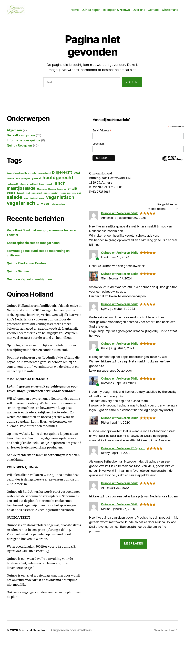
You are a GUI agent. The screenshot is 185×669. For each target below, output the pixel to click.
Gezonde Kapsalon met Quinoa (29, 282)
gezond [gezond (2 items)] (36, 181)
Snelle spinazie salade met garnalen (33, 245)
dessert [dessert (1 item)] (10, 181)
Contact (153, 11)
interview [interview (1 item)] (24, 187)
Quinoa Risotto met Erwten (26, 266)
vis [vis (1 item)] (38, 207)
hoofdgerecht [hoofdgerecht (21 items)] (57, 180)
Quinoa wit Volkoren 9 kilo (119, 255)
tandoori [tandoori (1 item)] (33, 201)
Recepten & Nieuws (116, 11)
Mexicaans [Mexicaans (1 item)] (42, 192)
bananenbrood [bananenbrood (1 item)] (43, 176)
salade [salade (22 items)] (14, 200)
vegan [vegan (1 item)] (41, 201)
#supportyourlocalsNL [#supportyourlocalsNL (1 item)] (17, 176)
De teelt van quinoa (21, 138)
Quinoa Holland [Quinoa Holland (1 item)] (23, 196)
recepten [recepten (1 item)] (71, 196)
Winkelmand (169, 11)
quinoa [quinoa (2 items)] (11, 195)
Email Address (101, 133)
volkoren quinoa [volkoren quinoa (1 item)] (57, 207)
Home (75, 11)
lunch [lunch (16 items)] (59, 185)
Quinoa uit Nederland (33, 633)
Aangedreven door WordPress (74, 633)
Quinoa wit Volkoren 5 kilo (119, 216)
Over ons (138, 11)
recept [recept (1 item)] (63, 196)
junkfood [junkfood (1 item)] (33, 187)
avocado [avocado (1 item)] (32, 176)
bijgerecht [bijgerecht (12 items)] (62, 174)
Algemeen (14, 133)
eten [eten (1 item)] (18, 181)
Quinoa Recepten (19, 148)
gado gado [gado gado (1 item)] (25, 181)
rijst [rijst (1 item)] (79, 196)
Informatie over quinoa (23, 143)
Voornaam (98, 146)
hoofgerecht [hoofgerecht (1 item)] (12, 187)
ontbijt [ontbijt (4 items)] (72, 191)
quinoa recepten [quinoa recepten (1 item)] (50, 196)
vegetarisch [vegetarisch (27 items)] (21, 206)
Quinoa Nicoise (18, 274)
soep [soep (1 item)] (26, 201)
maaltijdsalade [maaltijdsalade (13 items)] (21, 190)
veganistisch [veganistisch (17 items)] (60, 200)
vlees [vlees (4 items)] (45, 206)
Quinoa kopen (90, 11)
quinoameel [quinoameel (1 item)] (36, 196)
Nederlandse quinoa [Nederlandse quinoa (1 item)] (57, 192)
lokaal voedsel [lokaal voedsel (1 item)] (45, 187)
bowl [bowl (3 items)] (77, 175)
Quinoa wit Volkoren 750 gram (123, 451)
